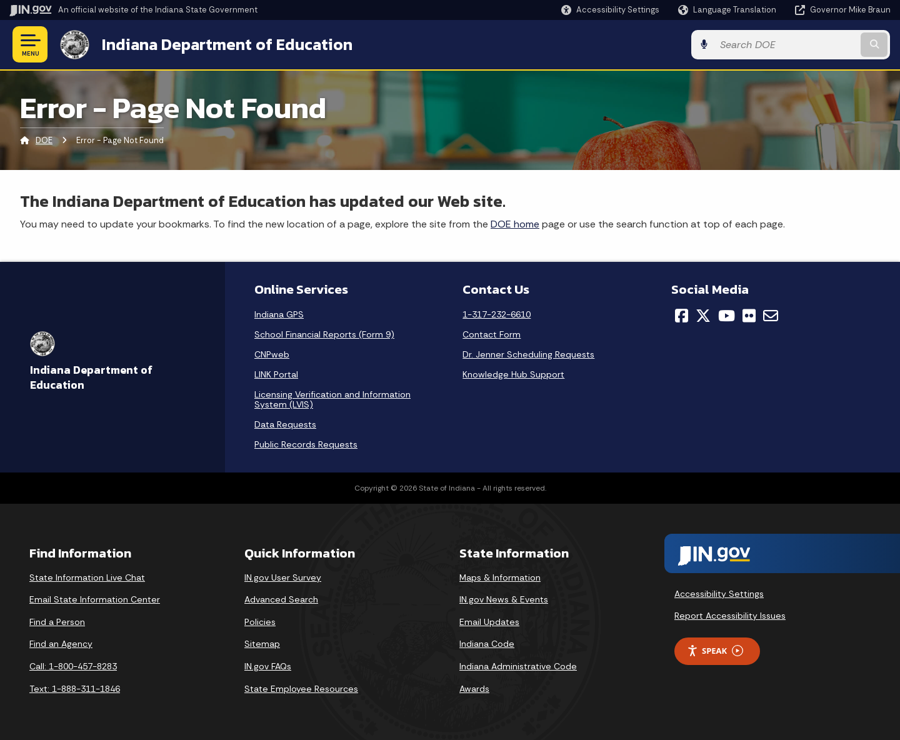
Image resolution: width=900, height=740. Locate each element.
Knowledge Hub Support (513, 374)
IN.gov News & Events (503, 599)
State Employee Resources (301, 688)
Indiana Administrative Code (518, 666)
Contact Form (491, 334)
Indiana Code (486, 643)
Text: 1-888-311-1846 (74, 688)
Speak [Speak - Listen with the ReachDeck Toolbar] (715, 651)
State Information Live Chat (87, 577)
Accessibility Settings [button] (719, 593)
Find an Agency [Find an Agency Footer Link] (60, 643)
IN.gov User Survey (282, 577)
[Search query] (789, 44)
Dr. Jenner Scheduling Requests (528, 354)
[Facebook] (681, 315)
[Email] (770, 315)
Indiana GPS (279, 314)
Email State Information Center (94, 599)
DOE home (515, 224)
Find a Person (57, 622)
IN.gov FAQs (267, 666)
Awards (474, 688)
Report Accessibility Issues (730, 615)
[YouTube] (726, 315)
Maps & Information (500, 577)
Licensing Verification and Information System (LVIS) (332, 399)
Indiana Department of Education (226, 44)
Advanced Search (281, 599)
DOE (44, 140)
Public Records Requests (306, 444)
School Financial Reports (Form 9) (324, 334)
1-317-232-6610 (496, 314)
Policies (260, 622)
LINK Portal (276, 374)
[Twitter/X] (703, 315)
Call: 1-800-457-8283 (73, 666)
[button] (610, 10)
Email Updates (489, 622)
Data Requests (285, 424)
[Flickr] (749, 315)
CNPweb (271, 354)
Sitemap (262, 643)
